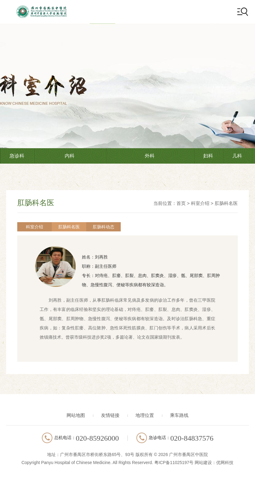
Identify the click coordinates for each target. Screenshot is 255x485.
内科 (70, 155)
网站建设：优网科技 (214, 462)
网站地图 (76, 415)
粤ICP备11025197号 (174, 462)
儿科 (237, 155)
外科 (150, 155)
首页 (181, 203)
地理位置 (145, 415)
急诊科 (17, 155)
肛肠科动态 (103, 226)
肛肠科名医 (226, 203)
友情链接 (110, 415)
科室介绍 (200, 203)
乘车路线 (179, 415)
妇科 (208, 155)
